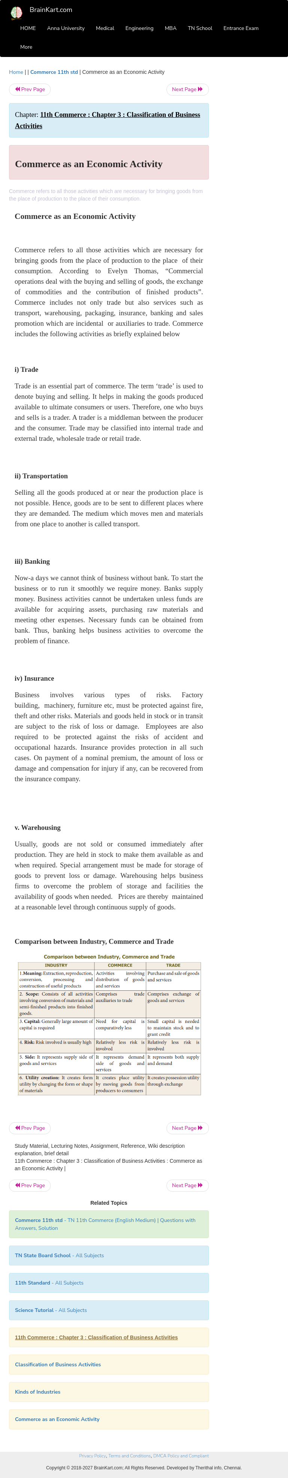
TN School (200, 28)
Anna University (66, 28)
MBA (171, 28)
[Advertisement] (249, 180)
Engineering (140, 28)
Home (16, 72)
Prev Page (30, 89)
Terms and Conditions (129, 1456)
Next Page (187, 89)
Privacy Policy (92, 1456)
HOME (28, 28)
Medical (105, 28)
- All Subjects (59, 1255)
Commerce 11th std (54, 72)
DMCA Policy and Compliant (181, 1456)
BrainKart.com (51, 9)
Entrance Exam (241, 28)
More (26, 47)
